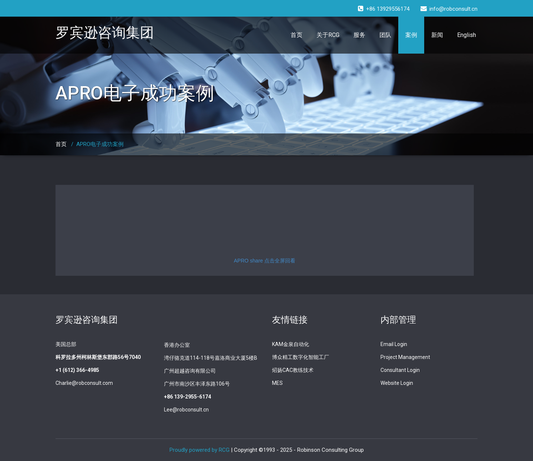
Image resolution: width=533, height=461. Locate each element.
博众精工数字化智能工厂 (300, 357)
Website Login (397, 383)
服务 (359, 34)
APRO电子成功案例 (100, 144)
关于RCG (327, 34)
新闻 (437, 34)
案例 (411, 34)
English (466, 34)
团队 (385, 34)
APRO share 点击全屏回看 (264, 261)
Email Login (394, 344)
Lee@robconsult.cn (186, 410)
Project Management (405, 357)
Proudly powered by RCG (199, 450)
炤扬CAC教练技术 (293, 370)
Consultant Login (400, 370)
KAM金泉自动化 (290, 344)
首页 (296, 34)
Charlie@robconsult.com (84, 383)
